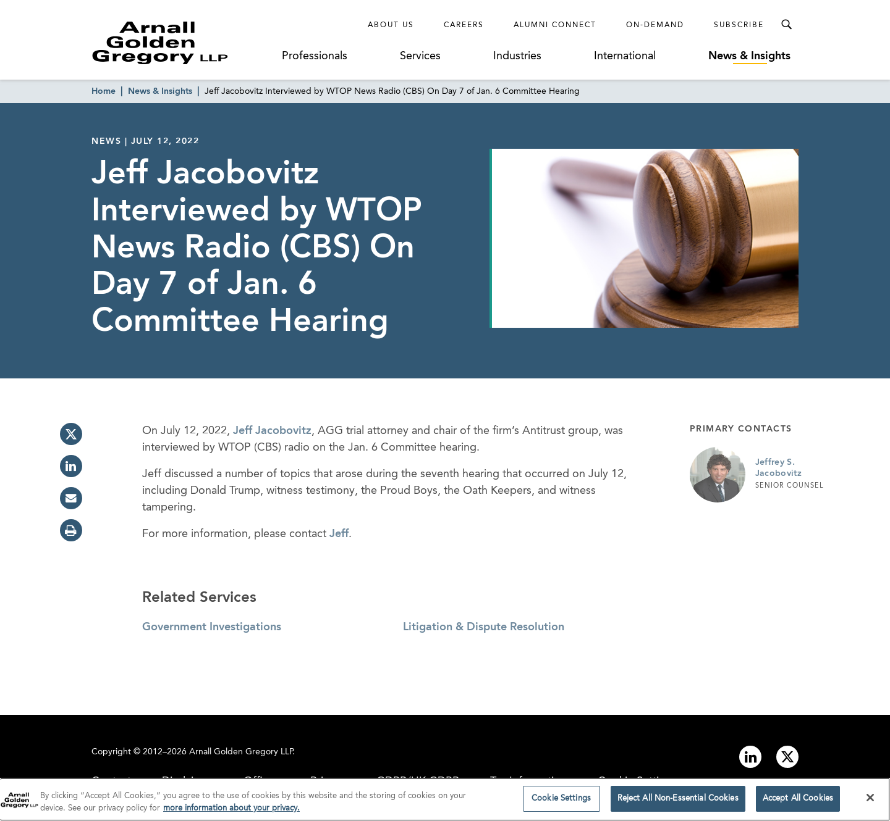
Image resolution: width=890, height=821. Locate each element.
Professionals (314, 56)
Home (103, 91)
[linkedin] (71, 466)
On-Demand (655, 25)
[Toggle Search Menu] (786, 24)
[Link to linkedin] (750, 757)
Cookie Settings (561, 801)
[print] (71, 530)
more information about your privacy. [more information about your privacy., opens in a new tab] (231, 810)
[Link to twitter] (787, 757)
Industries (517, 56)
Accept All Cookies (798, 801)
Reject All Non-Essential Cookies (678, 801)
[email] (71, 498)
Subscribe (739, 25)
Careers (464, 25)
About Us (391, 25)
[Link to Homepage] (182, 42)
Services (420, 56)
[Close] (870, 800)
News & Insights (749, 56)
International (625, 56)
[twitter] (71, 434)
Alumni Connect (555, 25)
